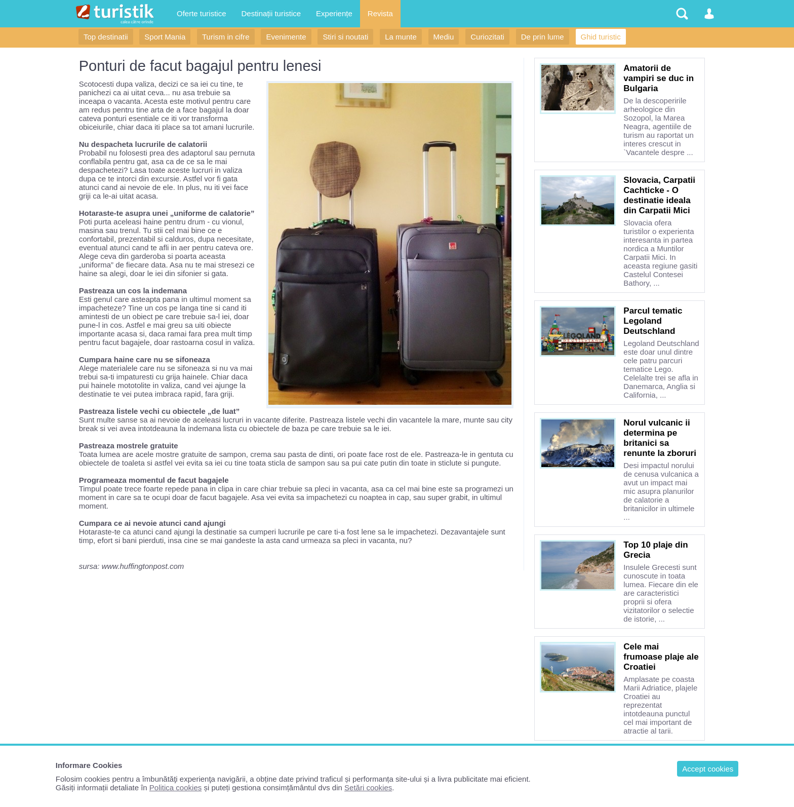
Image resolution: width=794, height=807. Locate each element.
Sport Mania (164, 36)
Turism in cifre (226, 36)
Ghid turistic (601, 36)
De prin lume (542, 36)
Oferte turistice (201, 13)
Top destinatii (106, 36)
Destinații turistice (271, 13)
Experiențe (334, 13)
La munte (401, 36)
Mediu (443, 36)
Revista (380, 13)
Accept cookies (707, 768)
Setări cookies (368, 787)
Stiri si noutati (345, 36)
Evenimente (286, 36)
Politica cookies (175, 787)
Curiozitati (487, 36)
